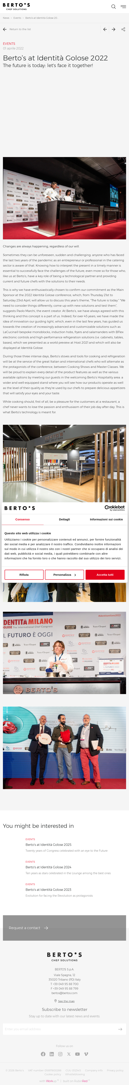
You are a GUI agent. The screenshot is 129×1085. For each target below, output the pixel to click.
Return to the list (17, 29)
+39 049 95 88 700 (65, 984)
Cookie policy (52, 1074)
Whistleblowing (75, 1074)
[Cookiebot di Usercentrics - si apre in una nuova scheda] (107, 508)
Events (17, 17)
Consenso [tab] (22, 519)
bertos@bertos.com (64, 993)
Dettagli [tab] (64, 519)
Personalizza (64, 574)
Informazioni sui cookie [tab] (106, 519)
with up (49, 1081)
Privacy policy (115, 1070)
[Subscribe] (120, 1029)
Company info (94, 1070)
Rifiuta (24, 574)
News (6, 17)
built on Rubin (76, 1081)
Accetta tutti (105, 574)
